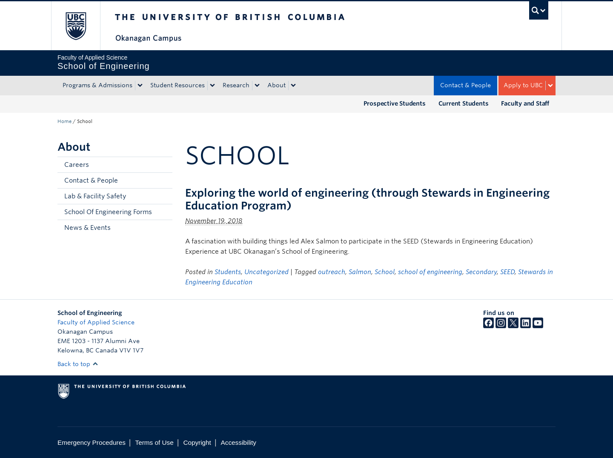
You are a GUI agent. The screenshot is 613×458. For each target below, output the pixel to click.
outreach (331, 272)
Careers (76, 165)
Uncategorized (266, 272)
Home (64, 121)
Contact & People (465, 85)
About (276, 85)
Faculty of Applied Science (96, 322)
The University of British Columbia (75, 25)
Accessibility (238, 442)
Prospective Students (395, 103)
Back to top (77, 364)
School (385, 272)
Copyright (197, 442)
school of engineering (430, 272)
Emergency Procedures (91, 442)
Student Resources (177, 85)
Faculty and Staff (525, 103)
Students (228, 272)
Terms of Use (154, 442)
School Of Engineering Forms (108, 212)
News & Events (87, 228)
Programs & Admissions (97, 85)
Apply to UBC (523, 85)
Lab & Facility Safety (95, 196)
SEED (507, 272)
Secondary (481, 272)
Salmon (360, 272)
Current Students (463, 103)
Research (236, 85)
